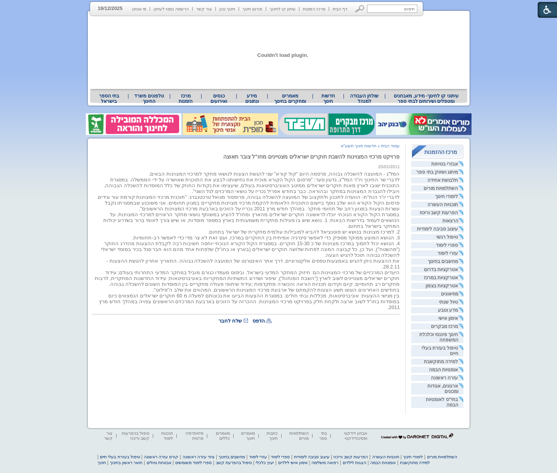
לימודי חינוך (446, 196)
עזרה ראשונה (444, 378)
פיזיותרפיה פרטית (194, 436)
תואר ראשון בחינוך (126, 462)
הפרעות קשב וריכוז (439, 212)
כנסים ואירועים (218, 98)
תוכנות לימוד (167, 436)
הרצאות (450, 221)
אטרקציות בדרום (441, 269)
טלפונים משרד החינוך (149, 98)
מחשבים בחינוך (443, 261)
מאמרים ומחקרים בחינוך (290, 98)
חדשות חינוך (328, 98)
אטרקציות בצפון (441, 286)
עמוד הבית (390, 145)
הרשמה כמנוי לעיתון (171, 9)
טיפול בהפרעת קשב (234, 462)
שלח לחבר (230, 321)
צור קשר (204, 9)
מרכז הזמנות (314, 9)
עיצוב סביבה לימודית (437, 229)
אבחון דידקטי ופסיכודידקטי (355, 436)
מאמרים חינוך (248, 436)
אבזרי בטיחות (444, 164)
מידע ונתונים (252, 98)
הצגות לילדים (354, 462)
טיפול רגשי (447, 237)
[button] (360, 9)
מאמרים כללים (223, 436)
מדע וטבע (448, 310)
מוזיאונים (449, 294)
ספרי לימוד (447, 245)
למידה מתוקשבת (441, 361)
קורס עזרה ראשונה (161, 456)
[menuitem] (426, 98)
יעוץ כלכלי (265, 462)
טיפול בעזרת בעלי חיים (120, 456)
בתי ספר (323, 436)
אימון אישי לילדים (293, 462)
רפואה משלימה (324, 462)
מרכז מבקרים (444, 326)
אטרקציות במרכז (441, 277)
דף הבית (340, 9)
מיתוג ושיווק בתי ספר (437, 172)
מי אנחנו (139, 9)
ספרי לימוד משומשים (193, 462)
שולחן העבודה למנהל (364, 98)
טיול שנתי (448, 302)
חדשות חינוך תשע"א (358, 145)
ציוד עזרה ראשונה (199, 456)
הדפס (259, 321)
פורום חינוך (252, 9)
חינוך (101, 462)
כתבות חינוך (272, 436)
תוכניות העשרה (442, 204)
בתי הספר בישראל (109, 98)
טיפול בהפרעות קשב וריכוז (135, 436)
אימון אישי (448, 318)
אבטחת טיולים (159, 462)
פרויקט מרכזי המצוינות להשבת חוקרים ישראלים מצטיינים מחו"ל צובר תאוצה (311, 157)
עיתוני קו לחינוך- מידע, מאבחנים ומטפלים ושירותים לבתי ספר (426, 98)
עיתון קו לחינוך (283, 9)
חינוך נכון (227, 9)
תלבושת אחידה (442, 180)
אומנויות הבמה (443, 369)
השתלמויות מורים (441, 188)
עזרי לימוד (447, 253)
